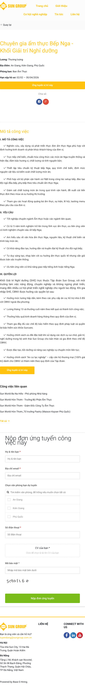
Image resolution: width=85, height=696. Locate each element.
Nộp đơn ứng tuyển (42, 598)
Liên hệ (75, 14)
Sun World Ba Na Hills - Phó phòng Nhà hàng (23, 393)
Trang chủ (42, 6)
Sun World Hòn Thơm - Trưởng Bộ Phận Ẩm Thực (26, 399)
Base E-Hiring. (20, 682)
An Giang (16, 65)
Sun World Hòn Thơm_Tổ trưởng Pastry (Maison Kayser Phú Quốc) (35, 411)
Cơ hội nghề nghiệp (35, 14)
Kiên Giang (27, 65)
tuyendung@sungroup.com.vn (16, 637)
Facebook (39, 102)
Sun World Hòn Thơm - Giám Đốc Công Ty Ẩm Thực (27, 405)
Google (46, 102)
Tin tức (59, 14)
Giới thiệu (61, 6)
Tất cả (5, 421)
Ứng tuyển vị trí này (42, 85)
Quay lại (5, 25)
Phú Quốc (39, 65)
